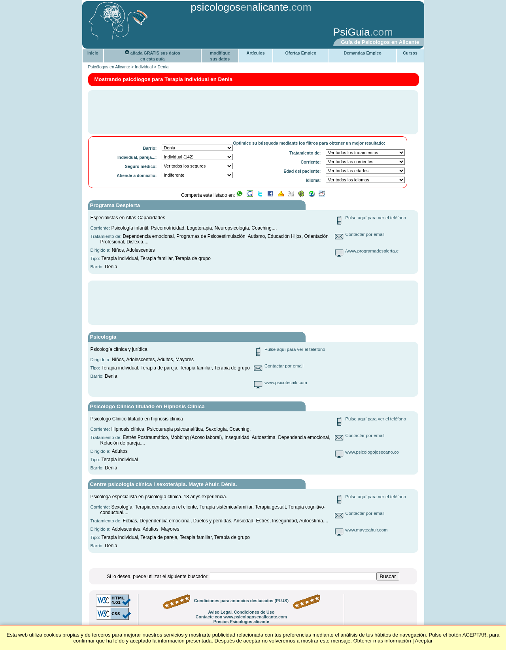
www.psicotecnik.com (285, 382)
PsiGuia (351, 32)
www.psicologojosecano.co (372, 452)
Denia (162, 66)
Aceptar (424, 641)
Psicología (103, 337)
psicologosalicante (240, 7)
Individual (144, 66)
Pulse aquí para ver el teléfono (376, 217)
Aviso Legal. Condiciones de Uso (241, 612)
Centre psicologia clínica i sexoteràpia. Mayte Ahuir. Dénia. (163, 484)
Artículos (256, 53)
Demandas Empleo (362, 53)
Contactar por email (365, 234)
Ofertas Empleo (300, 53)
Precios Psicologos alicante (241, 621)
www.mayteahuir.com (367, 530)
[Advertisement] (207, 33)
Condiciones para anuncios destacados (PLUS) (241, 600)
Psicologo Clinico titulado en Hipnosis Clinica (147, 406)
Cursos (410, 53)
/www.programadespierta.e (372, 251)
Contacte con (241, 616)
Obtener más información (382, 641)
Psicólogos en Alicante (109, 66)
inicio (92, 53)
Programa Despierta (115, 205)
